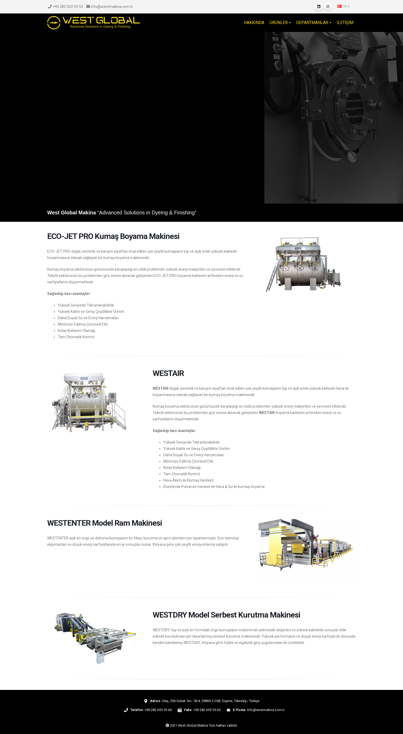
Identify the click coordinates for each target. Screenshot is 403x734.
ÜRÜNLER (279, 22)
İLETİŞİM (345, 22)
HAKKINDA (254, 22)
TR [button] (343, 6)
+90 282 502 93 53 (65, 6)
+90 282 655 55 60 (158, 710)
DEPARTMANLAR (312, 22)
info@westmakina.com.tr (109, 6)
